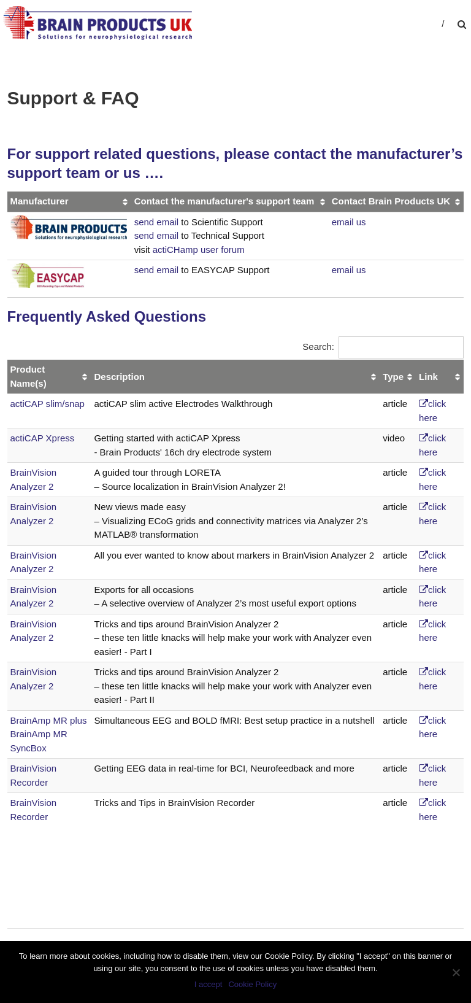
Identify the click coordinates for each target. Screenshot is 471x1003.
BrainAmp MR (38, 734)
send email (156, 222)
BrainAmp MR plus (48, 720)
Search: (383, 346)
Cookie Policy (252, 984)
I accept (208, 984)
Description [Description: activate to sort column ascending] (119, 376)
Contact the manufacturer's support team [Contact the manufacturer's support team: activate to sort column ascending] (224, 201)
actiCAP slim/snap (47, 403)
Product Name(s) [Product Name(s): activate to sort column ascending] (28, 376)
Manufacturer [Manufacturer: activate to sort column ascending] (39, 201)
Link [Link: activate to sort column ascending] (428, 376)
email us (349, 222)
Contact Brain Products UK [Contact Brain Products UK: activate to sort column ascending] (391, 201)
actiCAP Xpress (42, 438)
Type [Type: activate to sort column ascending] (393, 376)
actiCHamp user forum (199, 249)
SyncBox (28, 748)
